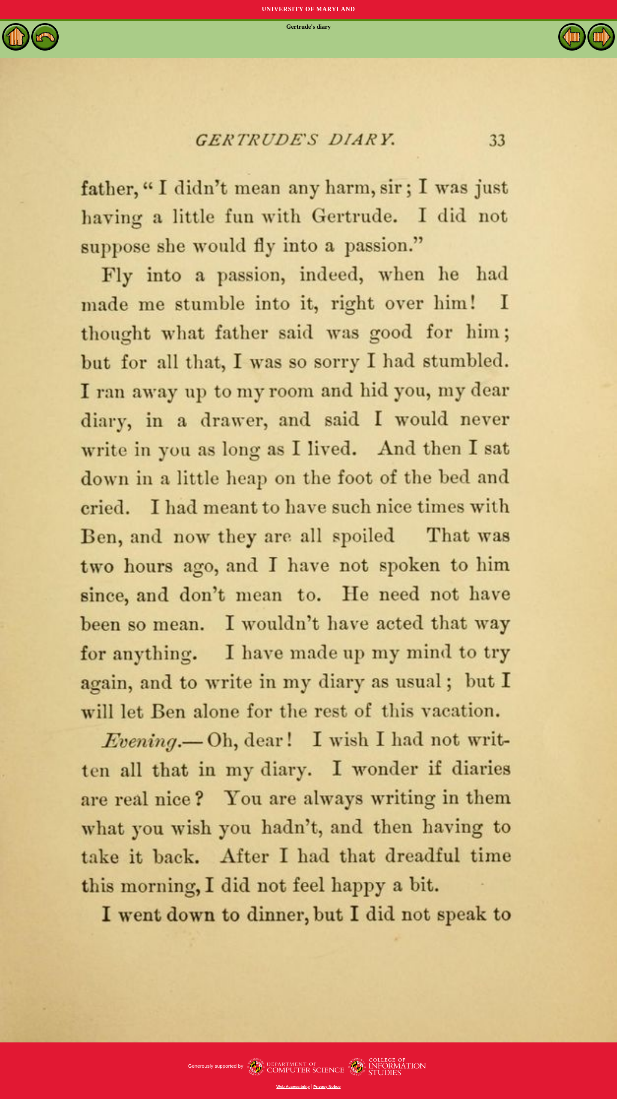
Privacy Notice (327, 1086)
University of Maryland (308, 9)
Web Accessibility (293, 1086)
